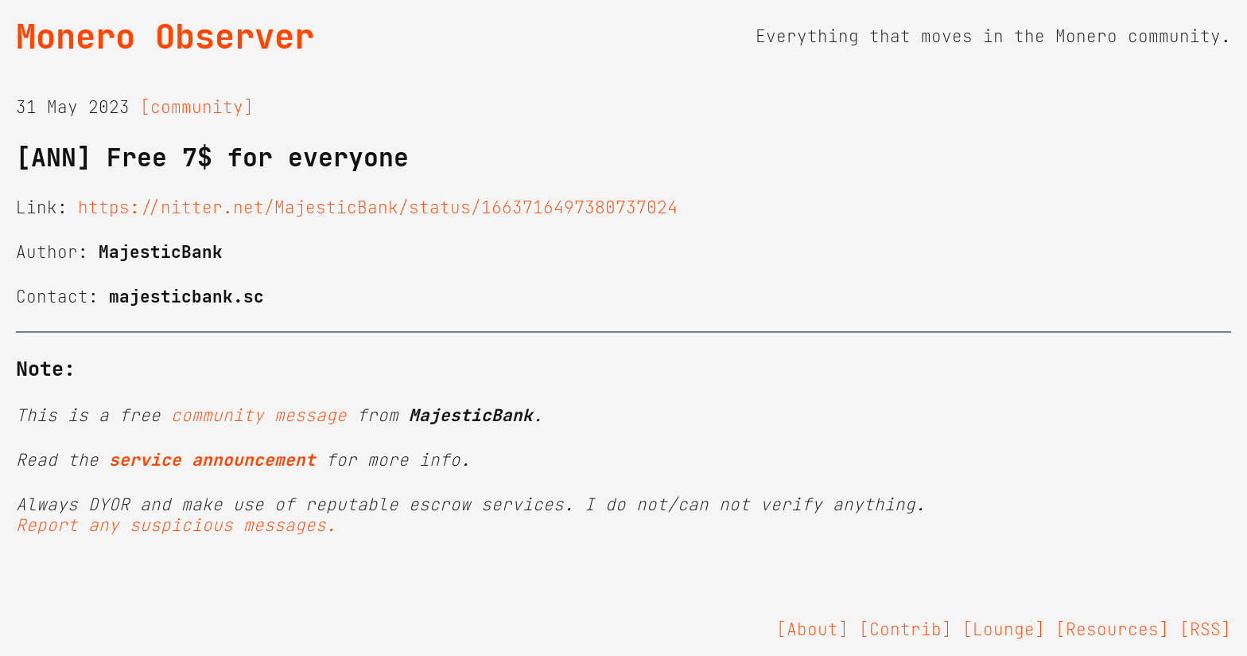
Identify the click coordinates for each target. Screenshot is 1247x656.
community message (259, 415)
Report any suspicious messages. (176, 525)
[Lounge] (1003, 629)
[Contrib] (905, 629)
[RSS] (1205, 629)
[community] (197, 107)
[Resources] (1112, 629)
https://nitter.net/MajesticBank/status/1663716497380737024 (378, 207)
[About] (812, 629)
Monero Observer (165, 36)
